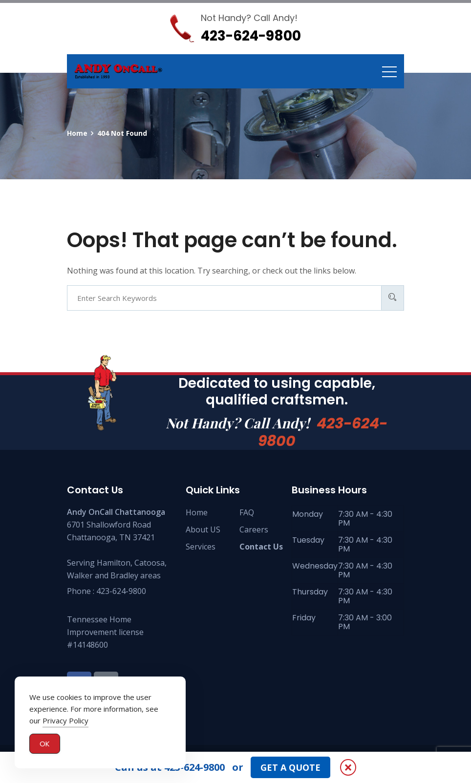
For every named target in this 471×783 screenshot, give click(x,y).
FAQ (246, 512)
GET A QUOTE (290, 767)
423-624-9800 (323, 432)
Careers (253, 529)
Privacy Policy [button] (65, 722)
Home (197, 512)
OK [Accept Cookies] (45, 745)
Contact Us (261, 546)
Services (200, 546)
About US (203, 529)
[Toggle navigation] (389, 71)
